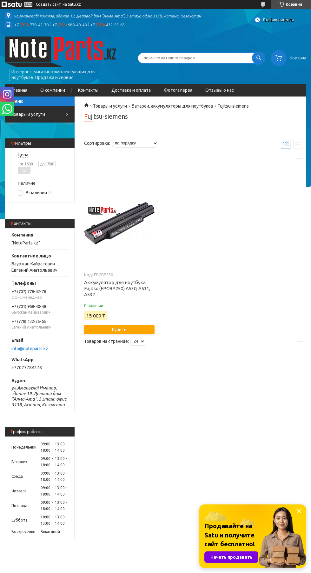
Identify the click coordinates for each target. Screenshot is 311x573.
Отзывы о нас (219, 90)
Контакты (88, 90)
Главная (19, 90)
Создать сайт (48, 4)
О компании (52, 90)
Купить (119, 329)
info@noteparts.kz (29, 348)
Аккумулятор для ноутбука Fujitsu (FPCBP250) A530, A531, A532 (117, 288)
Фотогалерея (178, 90)
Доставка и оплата (131, 90)
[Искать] (258, 58)
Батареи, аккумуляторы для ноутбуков (172, 106)
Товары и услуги (28, 114)
